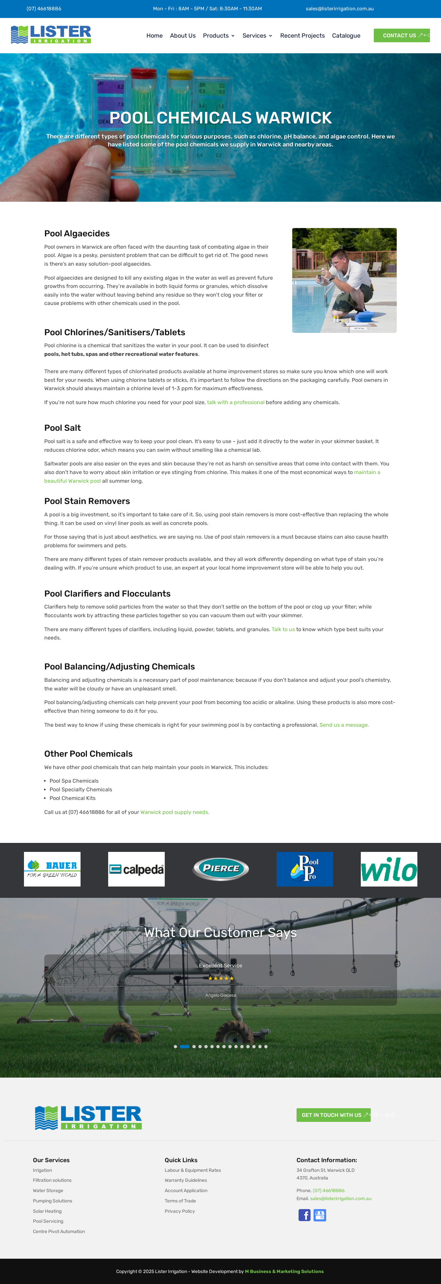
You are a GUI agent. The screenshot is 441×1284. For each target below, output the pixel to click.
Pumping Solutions (52, 1201)
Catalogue (346, 35)
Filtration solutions (52, 1180)
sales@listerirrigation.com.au (340, 9)
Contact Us (399, 35)
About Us (183, 35)
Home (154, 35)
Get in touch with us (331, 1115)
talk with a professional (236, 402)
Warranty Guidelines (186, 1180)
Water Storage (48, 1190)
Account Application (186, 1190)
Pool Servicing (48, 1221)
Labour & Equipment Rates (193, 1170)
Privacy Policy (180, 1211)
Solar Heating (47, 1211)
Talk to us (283, 629)
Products (216, 35)
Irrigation (42, 1170)
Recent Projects (302, 35)
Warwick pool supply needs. (174, 812)
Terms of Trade (180, 1201)
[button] (175, 1046)
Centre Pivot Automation (59, 1231)
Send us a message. (344, 725)
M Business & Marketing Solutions (284, 1271)
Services (254, 35)
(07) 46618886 (328, 1190)
